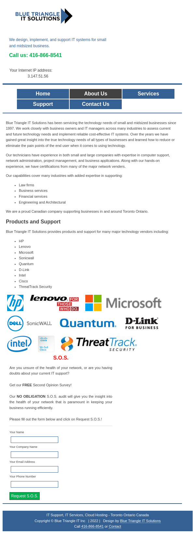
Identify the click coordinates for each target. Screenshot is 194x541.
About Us (95, 93)
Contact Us (95, 104)
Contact (115, 526)
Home (43, 93)
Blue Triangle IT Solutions (140, 521)
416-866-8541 (45, 55)
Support (43, 104)
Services (148, 93)
